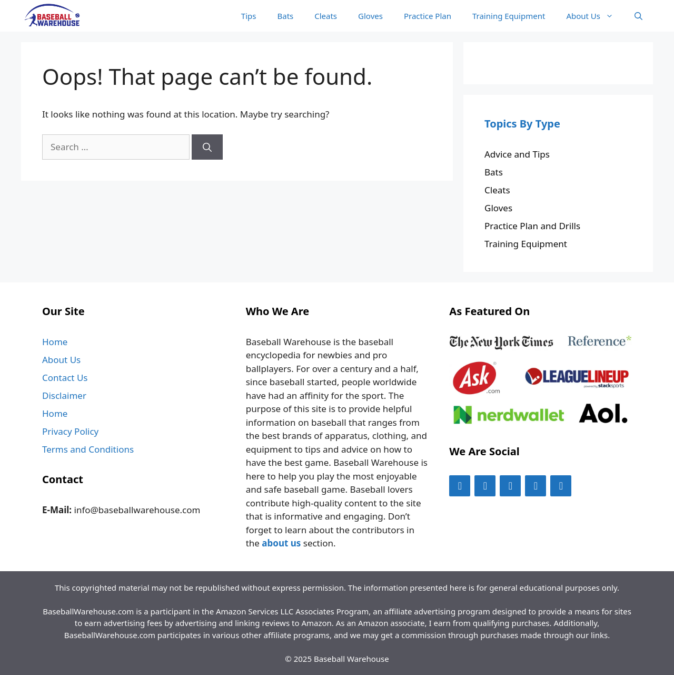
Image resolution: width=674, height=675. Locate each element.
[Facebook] (459, 485)
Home (54, 342)
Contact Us (65, 377)
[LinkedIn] (560, 485)
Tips (248, 16)
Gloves (370, 16)
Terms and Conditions (88, 449)
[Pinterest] (535, 485)
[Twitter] (484, 485)
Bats (285, 16)
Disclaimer (64, 395)
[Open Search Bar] (638, 16)
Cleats (325, 16)
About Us (595, 16)
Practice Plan (427, 16)
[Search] (207, 147)
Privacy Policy (70, 431)
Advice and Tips (517, 154)
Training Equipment (508, 16)
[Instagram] (510, 485)
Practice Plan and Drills (532, 226)
